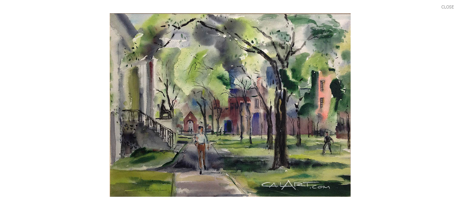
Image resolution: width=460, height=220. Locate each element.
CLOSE (447, 6)
